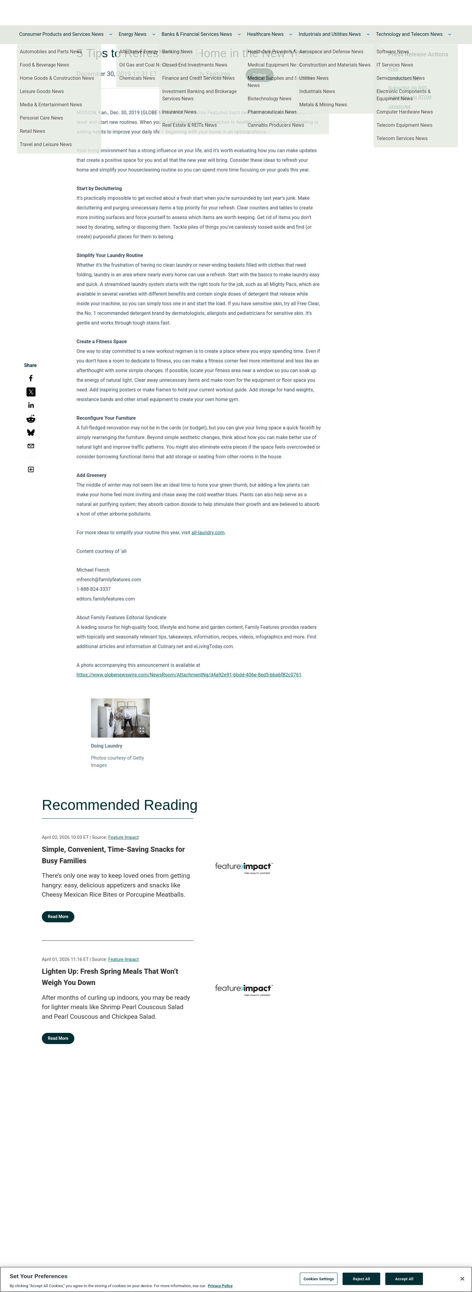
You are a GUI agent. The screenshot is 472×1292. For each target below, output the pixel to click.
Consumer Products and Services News (61, 34)
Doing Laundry (106, 746)
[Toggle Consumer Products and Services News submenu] (111, 34)
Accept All (404, 1280)
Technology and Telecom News (409, 34)
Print (393, 69)
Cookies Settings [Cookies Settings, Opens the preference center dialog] (318, 1280)
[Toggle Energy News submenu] (154, 34)
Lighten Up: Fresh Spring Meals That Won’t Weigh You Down (110, 977)
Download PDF (404, 78)
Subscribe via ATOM (409, 97)
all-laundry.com (208, 532)
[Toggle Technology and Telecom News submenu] (450, 34)
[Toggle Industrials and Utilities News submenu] (368, 34)
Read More (58, 916)
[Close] (462, 1280)
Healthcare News (265, 34)
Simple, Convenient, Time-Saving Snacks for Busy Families (113, 855)
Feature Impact (123, 837)
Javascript (399, 106)
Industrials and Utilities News (330, 34)
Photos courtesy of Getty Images (117, 761)
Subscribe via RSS (407, 88)
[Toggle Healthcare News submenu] (291, 34)
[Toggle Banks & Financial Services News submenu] (239, 34)
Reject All (361, 1280)
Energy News (132, 34)
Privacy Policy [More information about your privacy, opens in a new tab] (220, 1288)
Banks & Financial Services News (197, 34)
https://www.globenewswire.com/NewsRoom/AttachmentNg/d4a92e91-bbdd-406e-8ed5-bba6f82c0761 (189, 675)
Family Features (208, 73)
